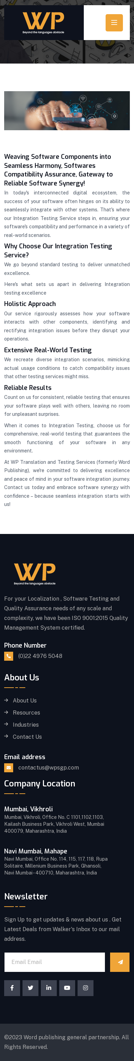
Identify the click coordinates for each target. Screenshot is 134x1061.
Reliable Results (28, 388)
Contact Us (27, 737)
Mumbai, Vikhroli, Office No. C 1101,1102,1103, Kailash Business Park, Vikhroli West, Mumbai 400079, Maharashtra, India (54, 824)
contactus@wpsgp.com (48, 767)
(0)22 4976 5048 (40, 656)
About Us (25, 701)
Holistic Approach (30, 304)
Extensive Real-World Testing (48, 350)
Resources (26, 713)
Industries (26, 725)
